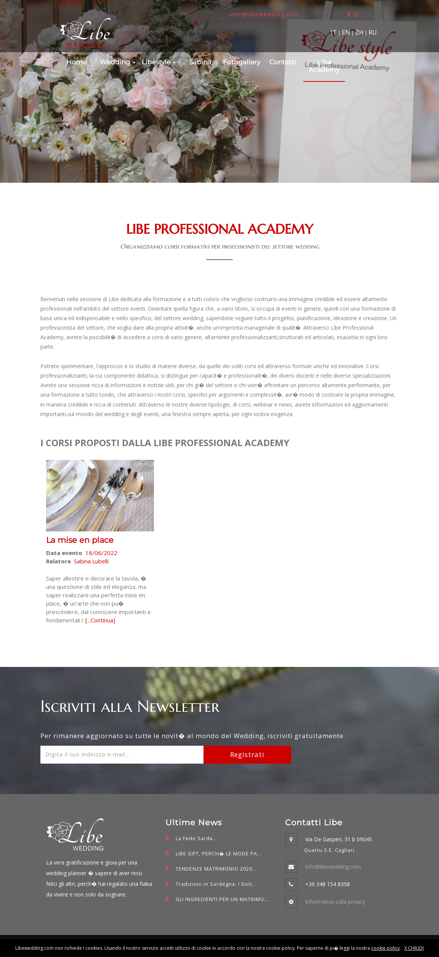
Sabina (200, 62)
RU (373, 32)
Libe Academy (324, 65)
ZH (359, 32)
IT (334, 32)
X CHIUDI (414, 948)
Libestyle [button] (159, 62)
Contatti (282, 62)
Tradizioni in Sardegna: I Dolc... (216, 884)
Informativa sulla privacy (335, 901)
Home (76, 62)
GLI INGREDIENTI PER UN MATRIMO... (222, 899)
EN (346, 32)
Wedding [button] (118, 62)
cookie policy (385, 948)
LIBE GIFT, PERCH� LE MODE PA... (219, 853)
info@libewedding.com (264, 14)
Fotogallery (241, 62)
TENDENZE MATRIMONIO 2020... (216, 869)
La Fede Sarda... (196, 838)
